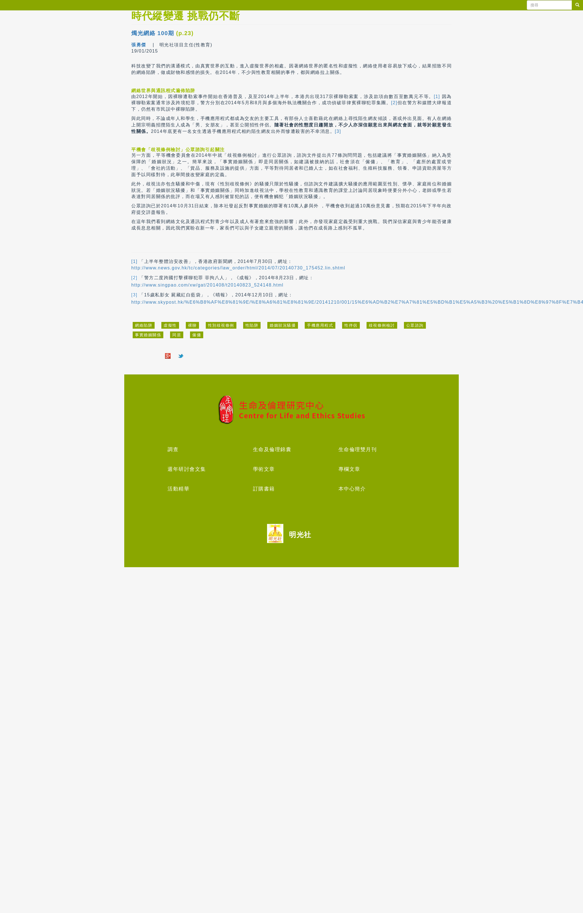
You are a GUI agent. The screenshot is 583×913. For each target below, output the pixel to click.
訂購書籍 (264, 489)
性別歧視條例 (221, 325)
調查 (173, 449)
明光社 (300, 535)
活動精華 (178, 489)
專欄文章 (349, 469)
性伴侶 (351, 325)
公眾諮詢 (415, 325)
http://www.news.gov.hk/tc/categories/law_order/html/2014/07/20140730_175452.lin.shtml (238, 267)
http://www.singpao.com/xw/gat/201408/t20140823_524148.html (207, 285)
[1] (437, 96)
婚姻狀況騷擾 (283, 325)
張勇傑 (139, 44)
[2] (394, 102)
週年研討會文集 (187, 469)
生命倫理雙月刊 (357, 449)
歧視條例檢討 (382, 325)
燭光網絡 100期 (152, 33)
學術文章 (264, 469)
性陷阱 (252, 325)
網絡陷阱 (143, 325)
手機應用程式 (320, 325)
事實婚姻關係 (148, 335)
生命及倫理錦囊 (272, 449)
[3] (338, 131)
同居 (176, 335)
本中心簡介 (352, 489)
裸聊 (192, 325)
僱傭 (196, 335)
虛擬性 (170, 325)
